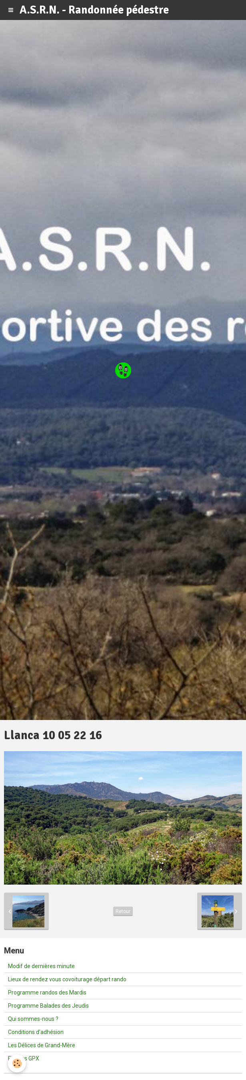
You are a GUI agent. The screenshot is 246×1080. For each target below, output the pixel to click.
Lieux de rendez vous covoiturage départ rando (67, 979)
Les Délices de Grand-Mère (41, 1045)
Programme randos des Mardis (47, 992)
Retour (123, 911)
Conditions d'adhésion (36, 1032)
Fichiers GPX (23, 1058)
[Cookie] (17, 1063)
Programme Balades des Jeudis (48, 1005)
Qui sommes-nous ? (33, 1019)
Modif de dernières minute (41, 966)
